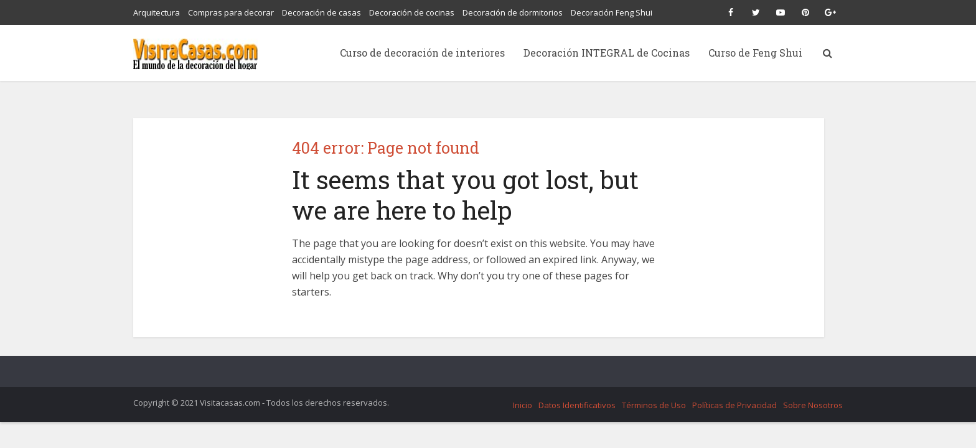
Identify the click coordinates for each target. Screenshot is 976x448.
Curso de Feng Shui (755, 52)
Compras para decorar (231, 12)
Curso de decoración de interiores (422, 52)
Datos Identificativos (577, 405)
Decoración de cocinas (411, 12)
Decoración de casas (321, 12)
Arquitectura (156, 12)
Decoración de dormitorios (512, 12)
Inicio (522, 405)
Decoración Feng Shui (611, 12)
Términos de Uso (654, 405)
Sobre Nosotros (813, 405)
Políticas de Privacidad (734, 405)
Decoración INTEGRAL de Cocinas (606, 52)
